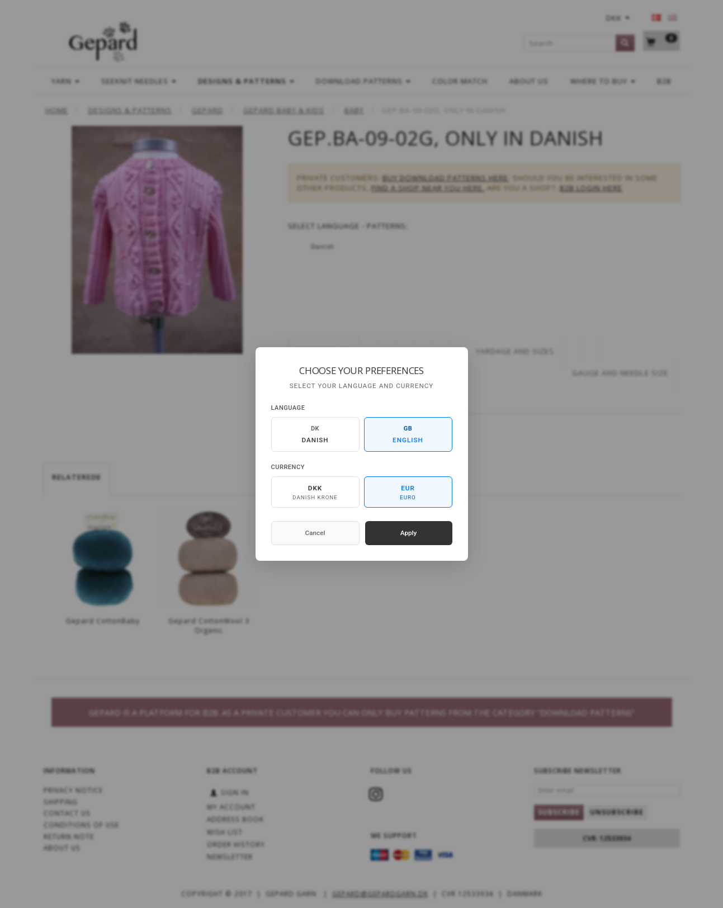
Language (288, 408)
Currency (288, 467)
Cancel (315, 533)
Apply (408, 533)
